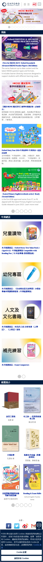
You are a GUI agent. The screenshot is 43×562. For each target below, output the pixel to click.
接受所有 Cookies (21, 558)
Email (34, 526)
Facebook (8, 526)
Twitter (16, 526)
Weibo (25, 526)
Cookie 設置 (21, 552)
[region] (21, 545)
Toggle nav (39, 4)
